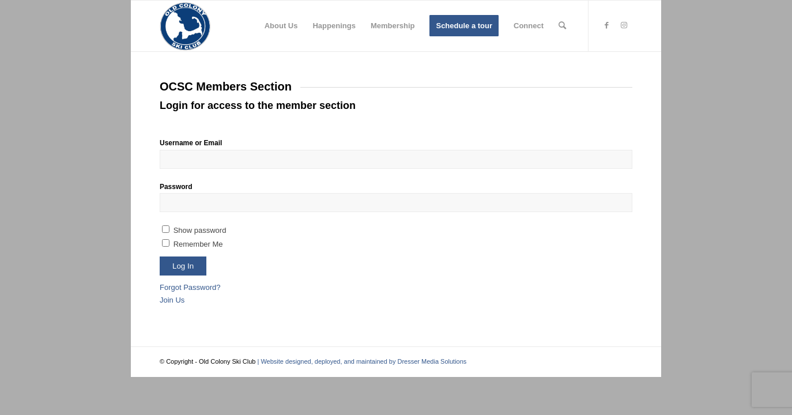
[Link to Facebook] (606, 25)
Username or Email (191, 143)
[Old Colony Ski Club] (185, 26)
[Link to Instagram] (623, 25)
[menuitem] (281, 26)
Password (176, 187)
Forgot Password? (190, 287)
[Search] (562, 26)
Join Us (172, 300)
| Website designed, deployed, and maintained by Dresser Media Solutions (360, 361)
